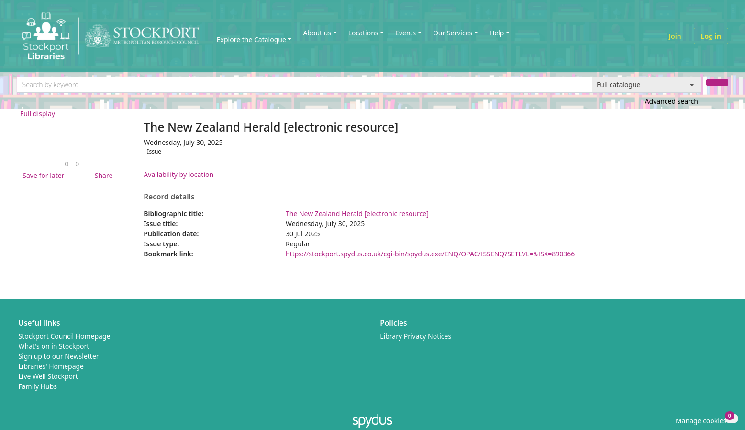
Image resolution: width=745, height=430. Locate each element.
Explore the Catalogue (251, 39)
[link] (66, 163)
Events (405, 32)
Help (496, 32)
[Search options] (646, 85)
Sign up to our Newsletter (59, 356)
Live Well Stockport (48, 376)
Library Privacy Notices (415, 336)
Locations (363, 32)
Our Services (452, 32)
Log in (711, 36)
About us (317, 32)
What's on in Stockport (54, 346)
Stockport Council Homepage (65, 336)
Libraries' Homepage (51, 366)
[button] (41, 175)
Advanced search (671, 101)
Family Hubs (38, 386)
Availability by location (178, 174)
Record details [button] (169, 197)
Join (675, 36)
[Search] (717, 82)
